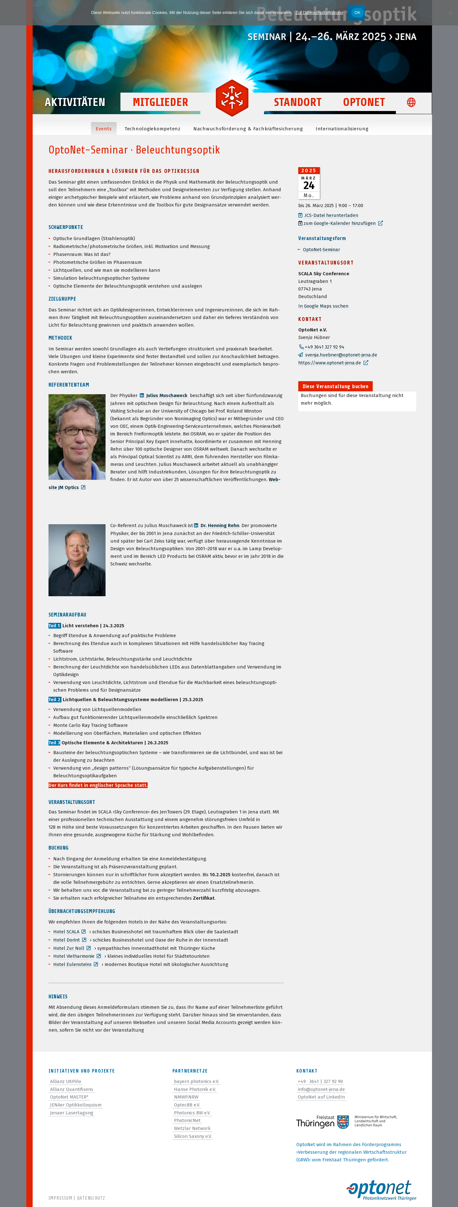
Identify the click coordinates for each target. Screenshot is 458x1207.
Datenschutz (91, 1198)
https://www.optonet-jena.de (330, 361)
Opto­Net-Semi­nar (322, 249)
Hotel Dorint (67, 939)
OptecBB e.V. (187, 1102)
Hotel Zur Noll (69, 947)
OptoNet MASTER (69, 1095)
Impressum (60, 1198)
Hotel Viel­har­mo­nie (74, 955)
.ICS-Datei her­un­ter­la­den (331, 215)
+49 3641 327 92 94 (325, 346)
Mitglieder (160, 105)
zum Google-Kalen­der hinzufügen (338, 223)
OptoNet (364, 105)
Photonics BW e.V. (193, 1110)
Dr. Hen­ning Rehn (220, 525)
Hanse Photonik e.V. (195, 1087)
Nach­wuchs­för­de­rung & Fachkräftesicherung (248, 129)
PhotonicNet (188, 1117)
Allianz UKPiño (66, 1079)
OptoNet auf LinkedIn (322, 1095)
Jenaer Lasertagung (72, 1110)
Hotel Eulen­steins (73, 963)
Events (104, 129)
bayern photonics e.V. (197, 1079)
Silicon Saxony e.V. (193, 1133)
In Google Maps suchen (324, 305)
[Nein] (450, 13)
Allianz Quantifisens (72, 1087)
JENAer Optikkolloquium (76, 1102)
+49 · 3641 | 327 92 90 (320, 1079)
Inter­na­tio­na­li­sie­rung (342, 129)
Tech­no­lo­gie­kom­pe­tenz (153, 129)
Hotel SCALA (66, 931)
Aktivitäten (78, 105)
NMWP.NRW (186, 1095)
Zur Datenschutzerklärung (319, 12)
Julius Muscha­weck (167, 395)
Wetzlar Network (192, 1125)
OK (357, 12)
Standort (298, 105)
